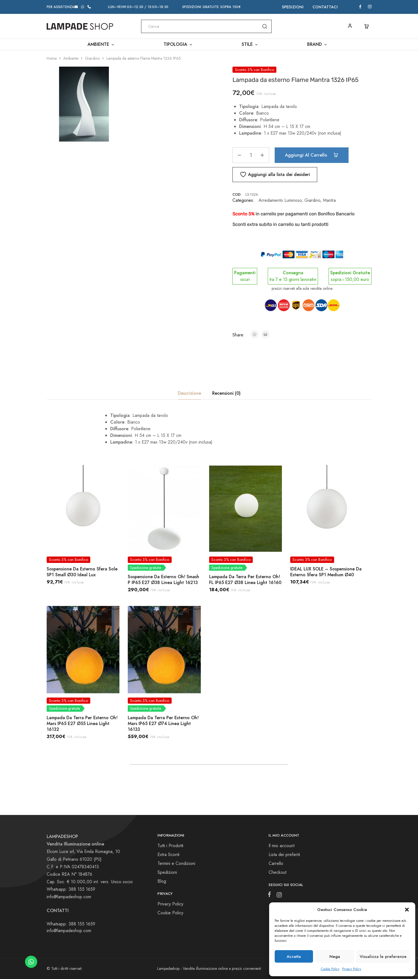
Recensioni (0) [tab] (226, 393)
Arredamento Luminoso (280, 200)
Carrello (276, 863)
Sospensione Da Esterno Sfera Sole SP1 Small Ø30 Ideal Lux (82, 572)
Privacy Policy (351, 969)
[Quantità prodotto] (251, 155)
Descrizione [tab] (189, 393)
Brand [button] (317, 44)
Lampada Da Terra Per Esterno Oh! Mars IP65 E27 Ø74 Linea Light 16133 (163, 723)
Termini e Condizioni (176, 863)
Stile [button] (250, 44)
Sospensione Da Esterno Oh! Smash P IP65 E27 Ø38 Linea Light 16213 (163, 579)
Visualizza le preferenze (383, 956)
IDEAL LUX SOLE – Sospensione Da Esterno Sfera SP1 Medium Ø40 (326, 572)
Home (52, 58)
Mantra (329, 200)
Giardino (92, 58)
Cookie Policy (330, 969)
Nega (334, 956)
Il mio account (281, 845)
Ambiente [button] (101, 44)
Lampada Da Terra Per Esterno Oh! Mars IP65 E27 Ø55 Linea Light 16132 (82, 723)
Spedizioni (293, 7)
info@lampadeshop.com (69, 897)
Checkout (277, 872)
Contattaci (325, 7)
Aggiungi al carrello (311, 155)
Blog (161, 881)
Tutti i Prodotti (170, 845)
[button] (407, 909)
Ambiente (70, 58)
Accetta (294, 956)
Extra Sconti (168, 854)
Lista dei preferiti (284, 854)
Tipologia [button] (178, 44)
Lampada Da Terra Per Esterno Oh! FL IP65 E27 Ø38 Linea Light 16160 (245, 579)
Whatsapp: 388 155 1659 (71, 924)
